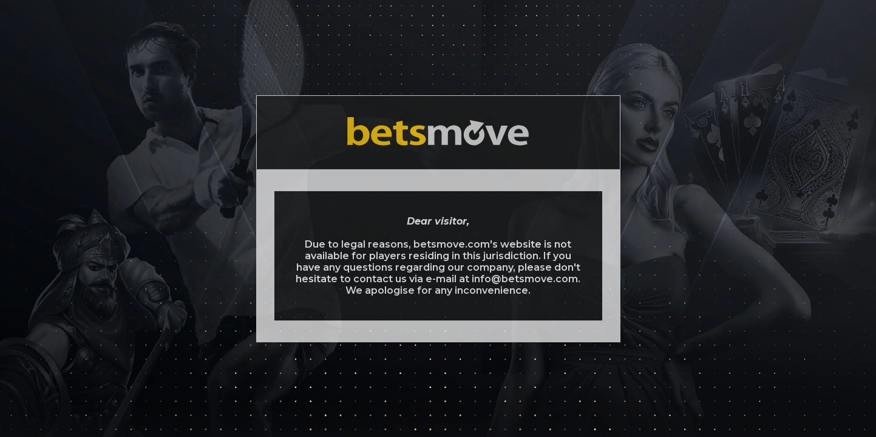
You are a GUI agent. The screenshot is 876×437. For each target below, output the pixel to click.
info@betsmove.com (525, 279)
